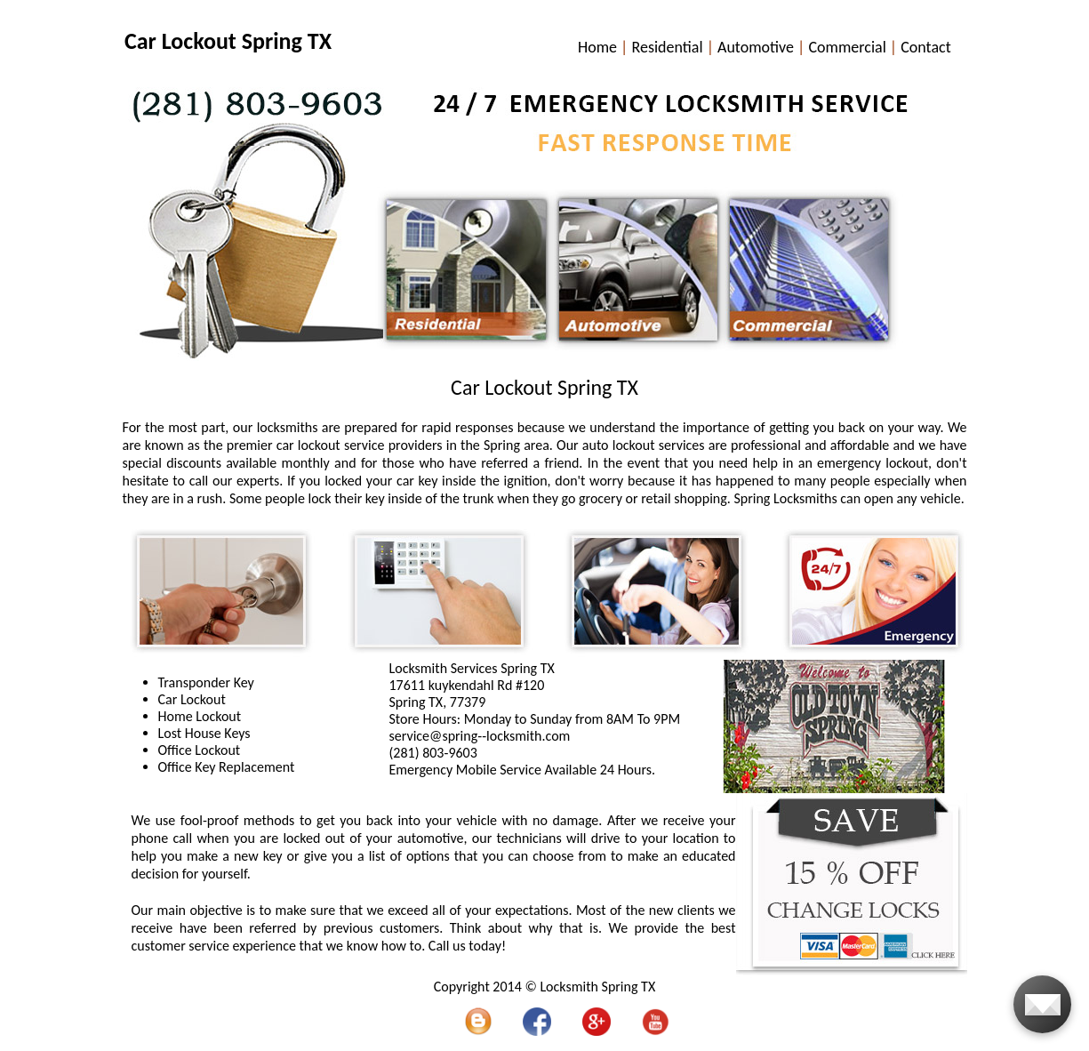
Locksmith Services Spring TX (472, 668)
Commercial (846, 47)
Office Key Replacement (226, 766)
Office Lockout (199, 750)
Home (597, 47)
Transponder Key (206, 682)
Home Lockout (200, 716)
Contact (925, 47)
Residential (666, 47)
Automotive (755, 47)
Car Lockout (192, 699)
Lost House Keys (204, 733)
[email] (480, 735)
